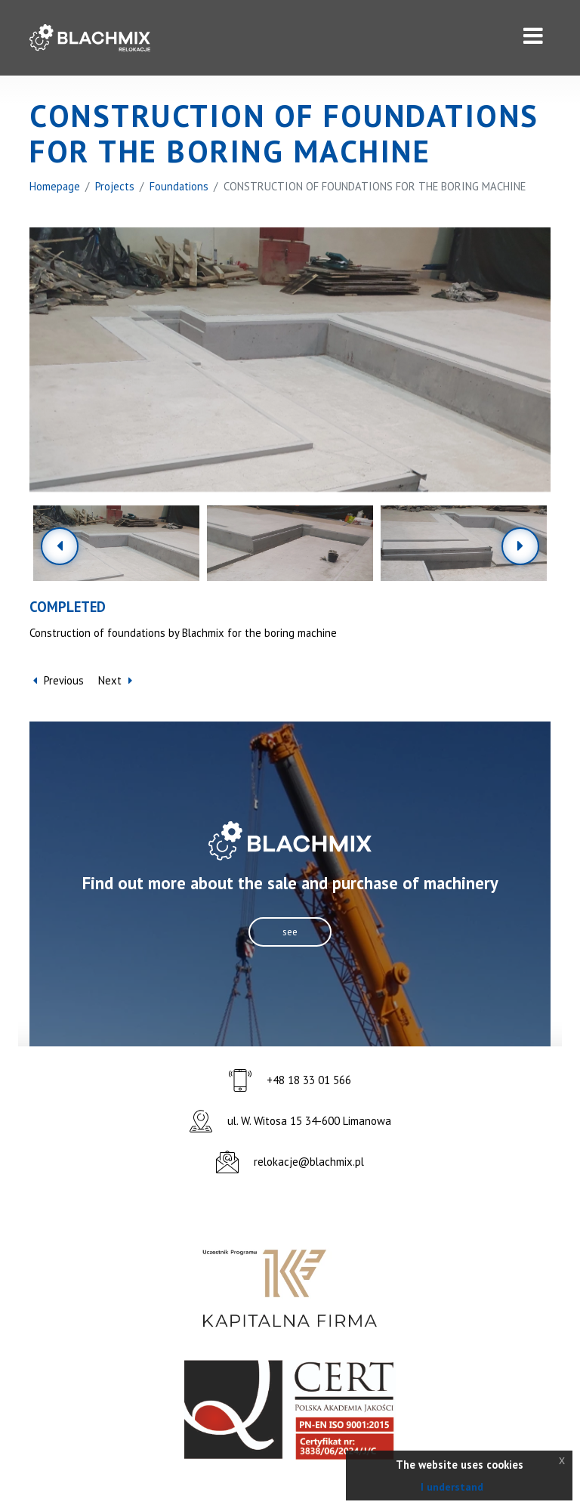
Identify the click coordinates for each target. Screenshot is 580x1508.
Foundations (180, 186)
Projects (115, 186)
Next (115, 681)
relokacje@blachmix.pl (309, 1162)
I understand (452, 1487)
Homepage (55, 186)
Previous (58, 681)
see (290, 932)
